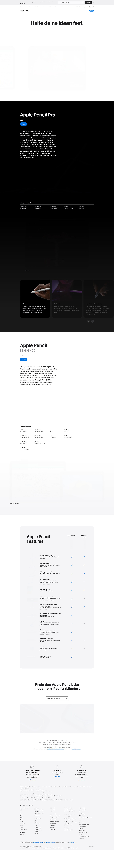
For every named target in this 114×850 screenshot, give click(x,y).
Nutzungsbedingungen (47, 847)
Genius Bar (52, 811)
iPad (21, 813)
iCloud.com (37, 815)
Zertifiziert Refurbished (54, 821)
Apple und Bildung (68, 816)
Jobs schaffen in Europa (84, 836)
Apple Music (37, 824)
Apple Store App (53, 819)
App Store (37, 833)
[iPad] (34, 7)
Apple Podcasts (38, 829)
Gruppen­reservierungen (55, 815)
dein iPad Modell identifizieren (55, 749)
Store (21, 810)
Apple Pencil (24, 11)
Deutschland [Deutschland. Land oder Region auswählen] (91, 846)
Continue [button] (88, 2)
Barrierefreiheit (82, 810)
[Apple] (20, 7)
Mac (21, 811)
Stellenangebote (82, 826)
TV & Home (22, 823)
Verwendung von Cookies (35, 847)
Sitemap (77, 847)
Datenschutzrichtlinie (24, 847)
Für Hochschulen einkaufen (70, 818)
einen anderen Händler (50, 842)
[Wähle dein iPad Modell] (57, 698)
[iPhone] (39, 7)
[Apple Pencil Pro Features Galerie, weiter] (92, 321)
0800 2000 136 (72, 842)
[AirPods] (56, 7)
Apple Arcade (37, 825)
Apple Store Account (39, 813)
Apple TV (37, 822)
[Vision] (50, 7)
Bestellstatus (52, 827)
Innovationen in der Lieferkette (85, 817)
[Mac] (29, 7)
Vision (21, 819)
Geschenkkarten (23, 829)
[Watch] (45, 7)
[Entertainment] (70, 7)
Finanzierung (52, 825)
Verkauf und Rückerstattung (59, 847)
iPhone (21, 815)
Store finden (52, 810)
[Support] (84, 7)
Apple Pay (22, 834)
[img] (35, 290)
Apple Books (37, 831)
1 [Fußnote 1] (50, 606)
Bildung (80, 811)
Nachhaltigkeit (82, 813)
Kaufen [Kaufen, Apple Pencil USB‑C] (24, 359)
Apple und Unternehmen (69, 810)
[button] (71, 2)
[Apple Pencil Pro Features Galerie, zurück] (88, 321)
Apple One (37, 820)
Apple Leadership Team (84, 824)
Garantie (81, 828)
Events (80, 834)
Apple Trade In (53, 823)
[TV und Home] (63, 7)
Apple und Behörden (68, 830)
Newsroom (81, 822)
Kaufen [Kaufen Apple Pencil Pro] (24, 124)
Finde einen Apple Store (38, 842)
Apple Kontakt (82, 838)
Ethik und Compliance (83, 832)
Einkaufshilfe (52, 829)
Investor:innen (82, 830)
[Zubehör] (78, 7)
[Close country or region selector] (93, 2)
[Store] (25, 7)
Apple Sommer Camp (54, 817)
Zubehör (22, 827)
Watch (21, 817)
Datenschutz (82, 815)
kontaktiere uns (76, 749)
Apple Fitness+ (38, 827)
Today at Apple (53, 813)
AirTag (21, 825)
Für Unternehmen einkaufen (70, 811)
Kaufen (92, 10)
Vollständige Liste (54, 795)
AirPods (21, 821)
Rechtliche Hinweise (70, 847)
